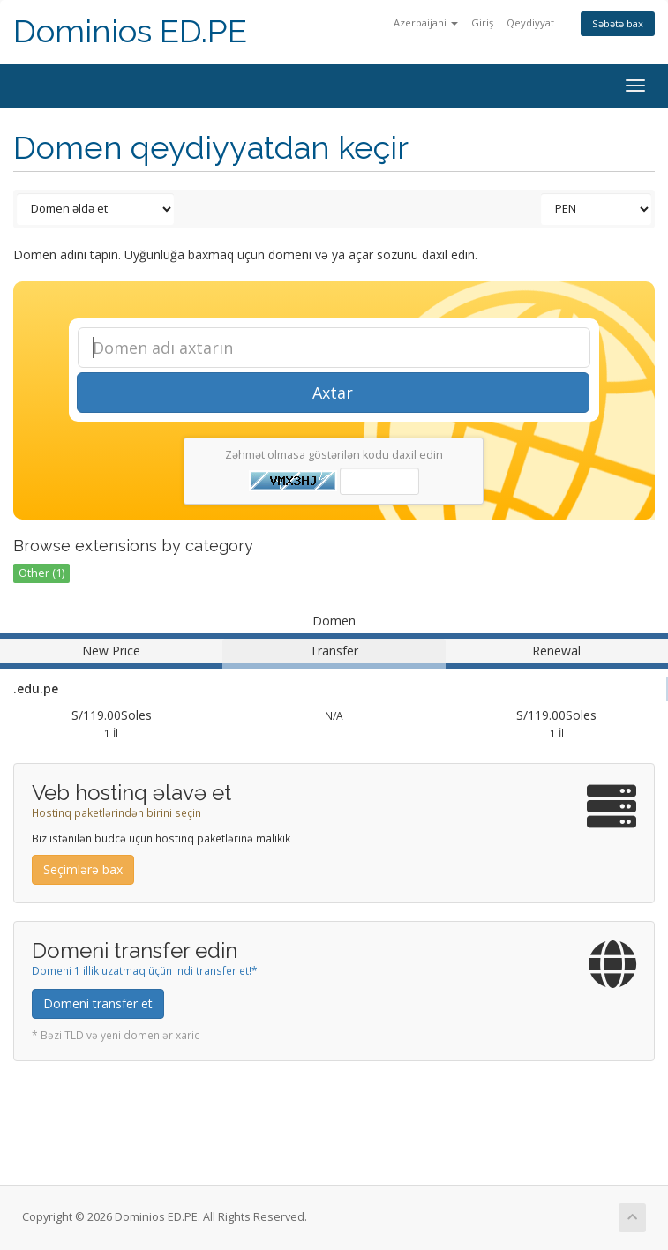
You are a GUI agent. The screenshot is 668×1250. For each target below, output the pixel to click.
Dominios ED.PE (130, 31)
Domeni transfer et (98, 1003)
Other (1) (41, 572)
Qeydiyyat (530, 22)
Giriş (482, 22)
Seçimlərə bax (83, 869)
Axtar (332, 392)
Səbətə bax (617, 23)
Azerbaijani (426, 22)
